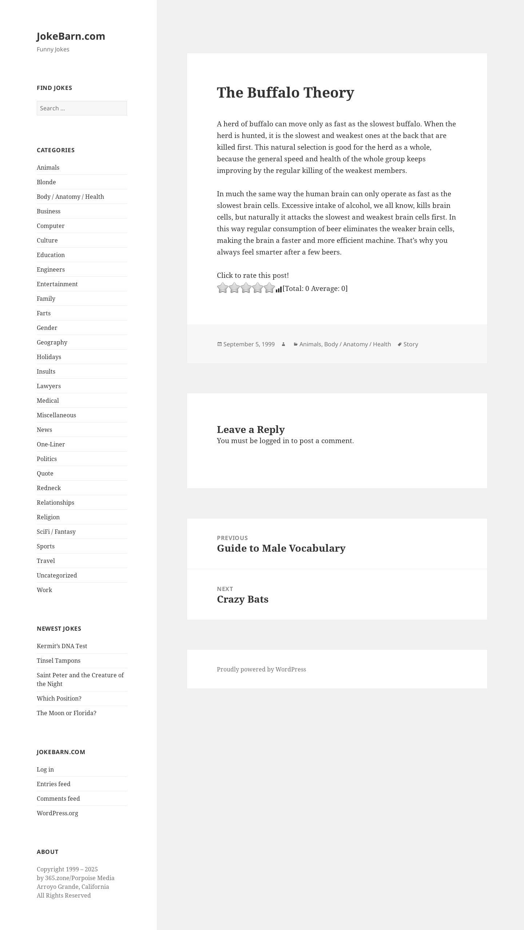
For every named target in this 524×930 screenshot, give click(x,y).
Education (51, 255)
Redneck (49, 488)
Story (411, 344)
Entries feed (54, 784)
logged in (274, 440)
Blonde (46, 182)
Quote (45, 473)
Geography (52, 342)
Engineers (51, 269)
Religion (48, 517)
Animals (48, 167)
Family (46, 299)
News (44, 430)
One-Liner (51, 444)
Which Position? (59, 698)
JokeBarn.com (71, 36)
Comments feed (58, 799)
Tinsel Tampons (58, 661)
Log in (45, 769)
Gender (47, 328)
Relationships (55, 503)
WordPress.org (57, 813)
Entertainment (57, 284)
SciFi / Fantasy (56, 532)
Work (44, 590)
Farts (44, 313)
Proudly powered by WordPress (261, 669)
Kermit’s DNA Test (62, 646)
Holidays (49, 357)
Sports (46, 546)
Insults (46, 371)
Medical (48, 401)
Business (48, 211)
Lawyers (49, 386)
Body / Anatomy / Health (70, 197)
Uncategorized (57, 575)
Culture (47, 240)
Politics (47, 459)
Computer (51, 226)
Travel (46, 561)
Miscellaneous (56, 415)
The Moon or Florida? (66, 713)
